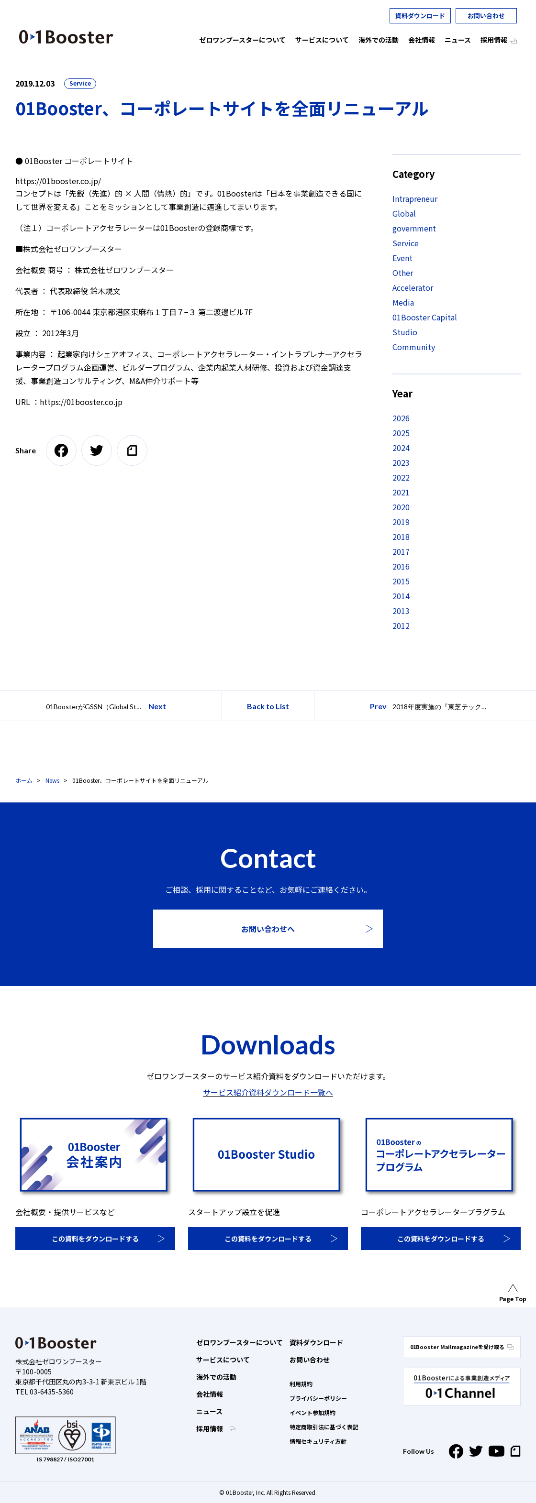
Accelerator (412, 287)
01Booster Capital (424, 317)
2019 (401, 521)
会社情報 (209, 1394)
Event (402, 257)
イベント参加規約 (312, 1412)
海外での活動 (216, 1377)
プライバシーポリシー (318, 1398)
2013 (401, 610)
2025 (401, 433)
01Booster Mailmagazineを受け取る (462, 1346)
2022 (401, 477)
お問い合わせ (486, 15)
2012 (401, 625)
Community (413, 346)
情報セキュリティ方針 (318, 1441)
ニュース (209, 1411)
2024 (401, 447)
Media (403, 302)
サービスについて (223, 1359)
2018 (401, 536)
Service (80, 83)
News (52, 780)
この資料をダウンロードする (95, 1238)
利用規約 (301, 1384)
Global (404, 213)
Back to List (268, 706)
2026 (401, 418)
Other (402, 272)
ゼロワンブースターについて (239, 1342)
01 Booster (66, 37)
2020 (401, 507)
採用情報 (210, 1428)
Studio (404, 332)
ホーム (24, 780)
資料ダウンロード (420, 15)
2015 (401, 581)
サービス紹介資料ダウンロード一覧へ (268, 1092)
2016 (401, 566)
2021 (401, 492)
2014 (401, 596)
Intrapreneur (414, 198)
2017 (401, 551)
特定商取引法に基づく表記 (324, 1427)
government (414, 228)
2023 (401, 462)
